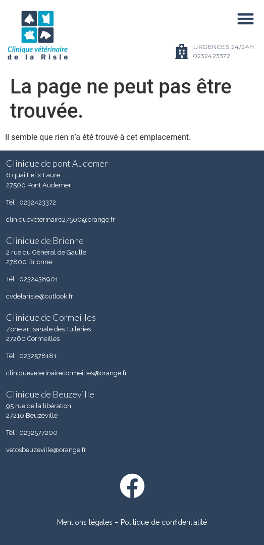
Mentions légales (85, 522)
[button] (245, 18)
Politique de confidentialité (164, 522)
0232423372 (211, 56)
